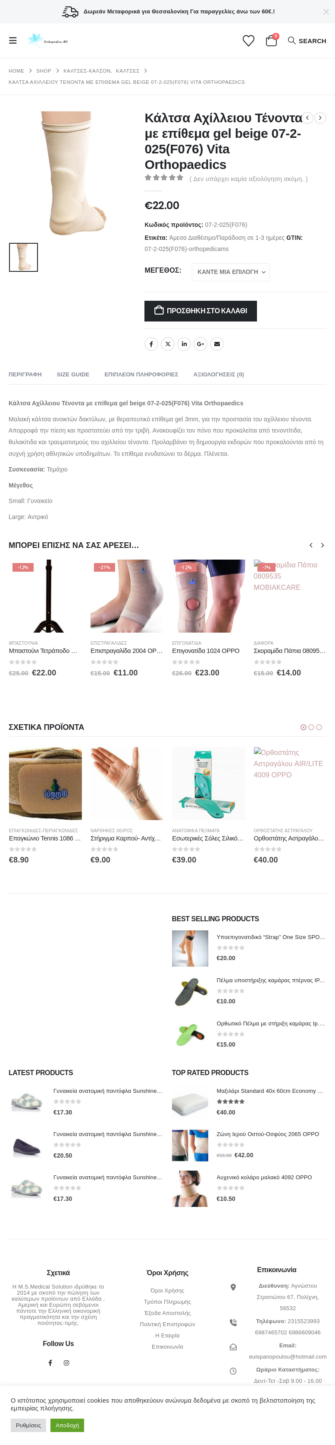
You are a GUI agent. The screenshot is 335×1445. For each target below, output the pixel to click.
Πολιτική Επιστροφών (167, 1324)
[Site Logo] (46, 40)
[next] (320, 118)
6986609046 (305, 1332)
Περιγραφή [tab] (25, 374)
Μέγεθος (161, 270)
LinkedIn (184, 344)
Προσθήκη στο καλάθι (207, 311)
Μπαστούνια (105, 643)
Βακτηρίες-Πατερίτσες (36, 643)
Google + (200, 344)
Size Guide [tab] (73, 374)
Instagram (66, 1362)
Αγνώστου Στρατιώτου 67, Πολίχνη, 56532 (288, 1296)
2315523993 (303, 1321)
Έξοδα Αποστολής (167, 1312)
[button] (15, 40)
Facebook (151, 344)
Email (217, 344)
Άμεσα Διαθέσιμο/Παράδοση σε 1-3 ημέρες (227, 238)
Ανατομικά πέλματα (277, 830)
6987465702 (271, 1332)
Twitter (168, 344)
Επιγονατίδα (268, 643)
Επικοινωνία (167, 1346)
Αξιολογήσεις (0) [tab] (219, 374)
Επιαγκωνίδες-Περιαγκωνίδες (125, 830)
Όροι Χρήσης (167, 1290)
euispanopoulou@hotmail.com (288, 1356)
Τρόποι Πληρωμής (167, 1301)
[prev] (307, 118)
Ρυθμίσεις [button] (28, 1425)
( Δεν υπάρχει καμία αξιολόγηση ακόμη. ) (248, 178)
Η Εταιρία (167, 1335)
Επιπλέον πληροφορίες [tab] (141, 374)
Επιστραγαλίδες (190, 643)
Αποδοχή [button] (67, 1425)
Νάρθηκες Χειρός (193, 830)
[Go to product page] (45, 596)
